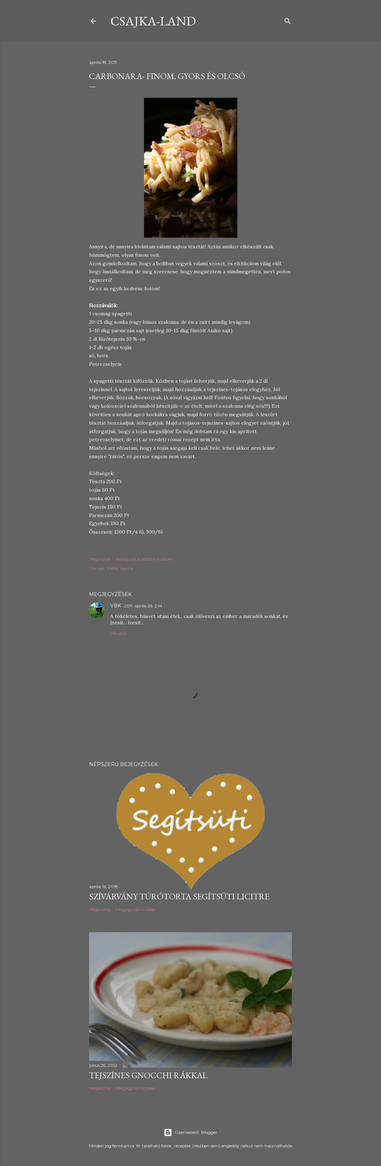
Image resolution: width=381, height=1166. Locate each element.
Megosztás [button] (100, 558)
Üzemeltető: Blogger (190, 1132)
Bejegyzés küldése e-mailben (145, 558)
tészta (126, 568)
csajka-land (153, 21)
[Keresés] (287, 19)
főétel (112, 568)
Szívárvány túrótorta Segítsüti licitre (179, 896)
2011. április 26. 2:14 (143, 605)
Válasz (118, 633)
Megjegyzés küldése (135, 909)
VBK (115, 605)
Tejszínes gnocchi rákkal (148, 1075)
